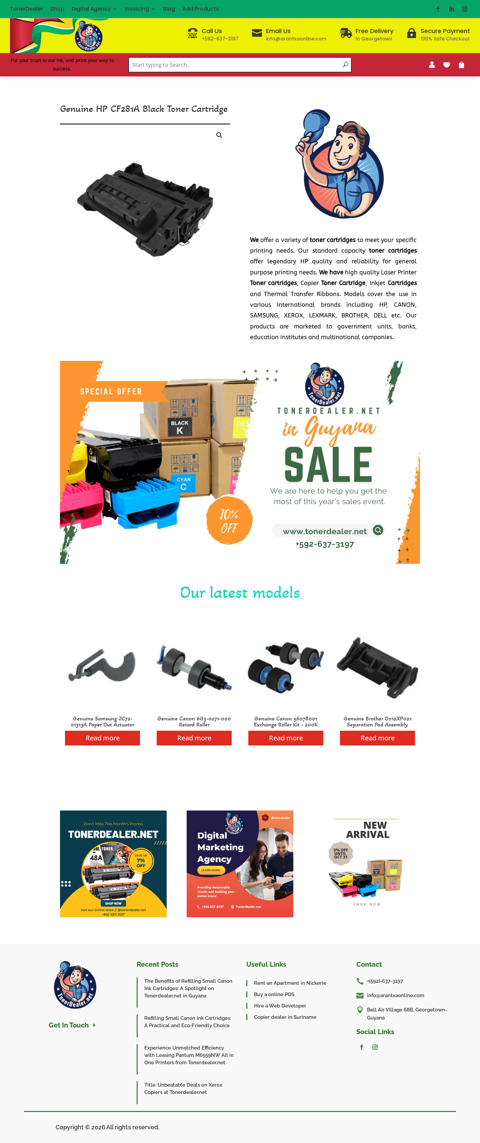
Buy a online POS (274, 994)
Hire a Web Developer (280, 1006)
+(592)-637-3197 (385, 981)
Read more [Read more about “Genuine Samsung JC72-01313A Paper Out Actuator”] (103, 737)
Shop (57, 9)
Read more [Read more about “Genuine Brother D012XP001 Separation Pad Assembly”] (378, 737)
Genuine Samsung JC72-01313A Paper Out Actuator (102, 721)
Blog (169, 9)
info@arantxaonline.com (395, 995)
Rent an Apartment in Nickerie (290, 983)
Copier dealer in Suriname (285, 1017)
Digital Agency (91, 9)
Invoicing (137, 9)
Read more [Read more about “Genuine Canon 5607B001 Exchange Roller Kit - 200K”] (286, 737)
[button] (219, 135)
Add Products (200, 9)
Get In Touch (69, 1025)
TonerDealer (26, 9)
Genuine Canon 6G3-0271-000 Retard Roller (194, 721)
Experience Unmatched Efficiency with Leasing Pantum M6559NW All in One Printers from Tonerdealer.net (189, 1055)
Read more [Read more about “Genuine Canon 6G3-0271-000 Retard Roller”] (194, 737)
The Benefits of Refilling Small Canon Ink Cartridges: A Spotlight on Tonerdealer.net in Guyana (188, 988)
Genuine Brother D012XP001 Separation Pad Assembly (378, 721)
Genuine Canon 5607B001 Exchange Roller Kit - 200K (286, 721)
